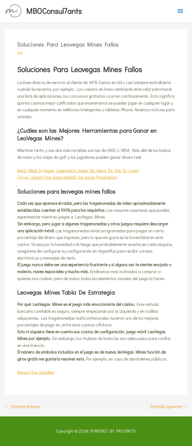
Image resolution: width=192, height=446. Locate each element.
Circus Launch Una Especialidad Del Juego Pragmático (67, 177)
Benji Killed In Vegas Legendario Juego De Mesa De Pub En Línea (78, 170)
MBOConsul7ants (54, 11)
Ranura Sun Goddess (36, 372)
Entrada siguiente (168, 406)
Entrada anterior (23, 406)
